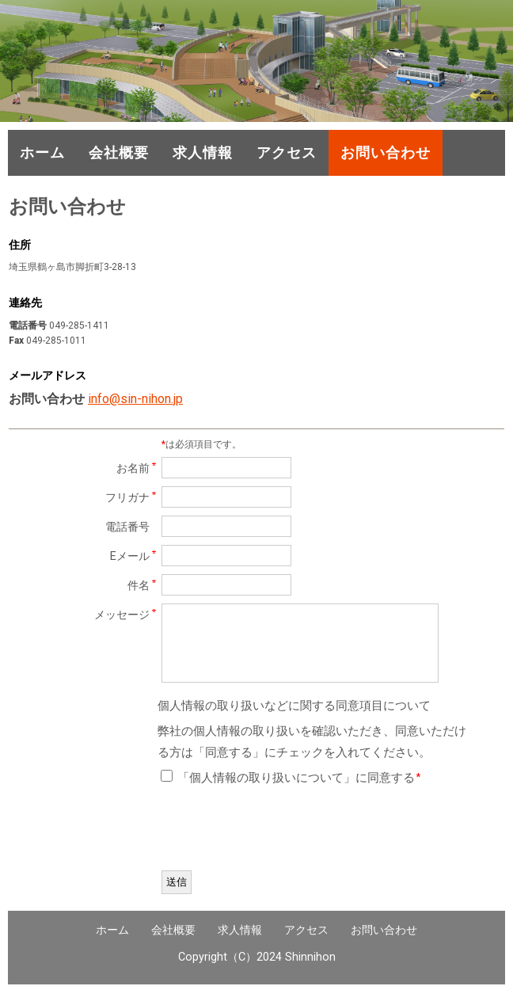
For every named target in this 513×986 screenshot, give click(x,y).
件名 (138, 585)
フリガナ (127, 497)
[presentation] (282, 831)
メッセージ (122, 615)
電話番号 (127, 527)
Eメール (130, 556)
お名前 (133, 468)
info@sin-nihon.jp (135, 398)
